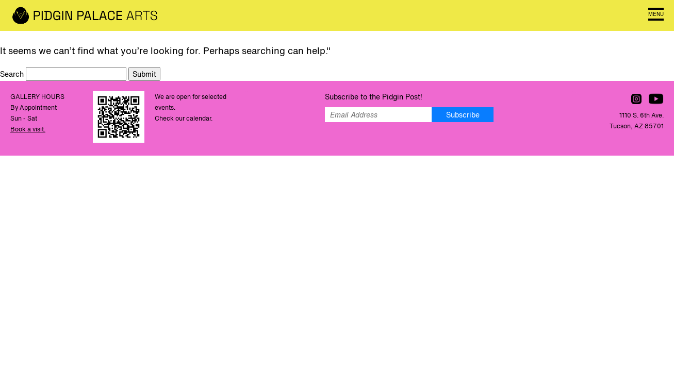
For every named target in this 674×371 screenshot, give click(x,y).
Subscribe (463, 114)
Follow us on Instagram (636, 99)
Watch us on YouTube (656, 99)
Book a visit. (27, 129)
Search (13, 74)
